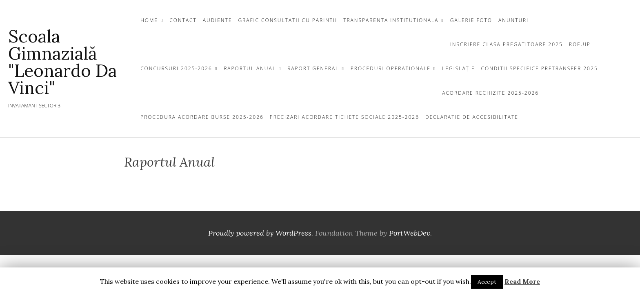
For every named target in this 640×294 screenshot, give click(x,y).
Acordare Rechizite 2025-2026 (490, 92)
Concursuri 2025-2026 (176, 68)
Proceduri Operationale (391, 68)
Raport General (313, 68)
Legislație (458, 68)
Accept (487, 281)
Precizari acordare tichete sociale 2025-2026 (344, 117)
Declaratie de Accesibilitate (471, 117)
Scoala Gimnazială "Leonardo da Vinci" (62, 62)
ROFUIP (580, 44)
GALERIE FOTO (471, 20)
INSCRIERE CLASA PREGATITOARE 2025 (506, 44)
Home (149, 20)
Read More (522, 281)
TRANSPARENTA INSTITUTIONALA (390, 20)
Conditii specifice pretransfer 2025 (539, 68)
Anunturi (513, 20)
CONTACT (183, 20)
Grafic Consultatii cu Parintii (287, 20)
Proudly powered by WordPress (259, 233)
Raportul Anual (250, 68)
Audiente (217, 20)
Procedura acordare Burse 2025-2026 (202, 117)
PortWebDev (409, 233)
